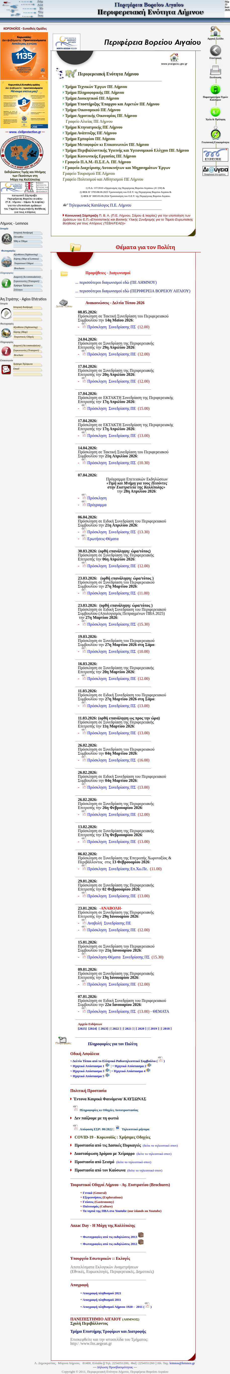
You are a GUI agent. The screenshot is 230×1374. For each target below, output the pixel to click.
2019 (153, 1028)
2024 (92, 1028)
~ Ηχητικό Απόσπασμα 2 (129, 1066)
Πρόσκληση (97, 498)
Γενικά (87, 1193)
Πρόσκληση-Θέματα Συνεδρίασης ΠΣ (118, 957)
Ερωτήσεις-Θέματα (103, 539)
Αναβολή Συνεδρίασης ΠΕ (109, 923)
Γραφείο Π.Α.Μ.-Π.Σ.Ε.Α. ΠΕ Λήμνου (98, 162)
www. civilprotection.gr (25, 132)
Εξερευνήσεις (92, 1197)
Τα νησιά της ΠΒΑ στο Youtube (105, 1211)
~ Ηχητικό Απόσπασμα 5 (87, 1076)
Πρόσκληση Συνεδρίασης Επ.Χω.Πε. (117, 869)
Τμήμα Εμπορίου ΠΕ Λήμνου (90, 139)
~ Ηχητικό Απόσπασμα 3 (87, 1071)
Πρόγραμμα (97, 505)
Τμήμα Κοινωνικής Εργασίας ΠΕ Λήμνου (101, 156)
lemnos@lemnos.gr (182, 1363)
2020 (141, 1028)
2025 (82, 1028)
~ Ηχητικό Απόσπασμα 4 (128, 1071)
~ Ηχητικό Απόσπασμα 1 (87, 1066)
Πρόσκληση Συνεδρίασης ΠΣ (111, 327)
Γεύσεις (88, 1202)
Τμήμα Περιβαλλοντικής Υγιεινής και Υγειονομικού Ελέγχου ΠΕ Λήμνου (127, 150)
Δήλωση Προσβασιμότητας (115, 1367)
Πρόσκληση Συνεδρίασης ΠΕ (111, 354)
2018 (166, 1028)
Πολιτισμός (91, 1206)
